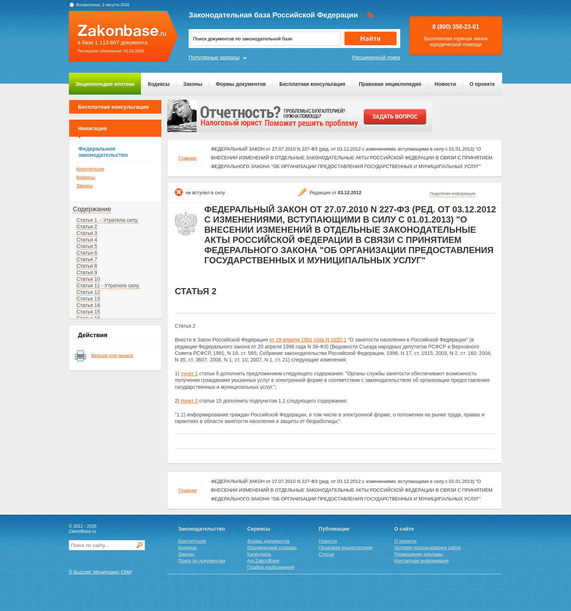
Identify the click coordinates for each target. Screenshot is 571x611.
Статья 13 (88, 298)
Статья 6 (86, 253)
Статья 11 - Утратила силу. (108, 285)
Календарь (259, 554)
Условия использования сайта (427, 547)
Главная (187, 158)
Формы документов (241, 84)
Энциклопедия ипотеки (105, 84)
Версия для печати (112, 355)
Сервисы (258, 529)
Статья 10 (88, 279)
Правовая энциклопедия (390, 84)
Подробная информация (453, 193)
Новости (445, 84)
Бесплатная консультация (312, 84)
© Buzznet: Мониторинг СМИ (100, 572)
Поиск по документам (201, 560)
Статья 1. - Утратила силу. (107, 220)
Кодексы (159, 84)
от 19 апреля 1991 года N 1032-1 (307, 340)
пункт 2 (189, 401)
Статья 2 (86, 226)
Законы (192, 84)
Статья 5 (86, 246)
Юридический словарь (272, 547)
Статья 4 (86, 240)
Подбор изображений (270, 567)
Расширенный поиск (376, 57)
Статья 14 (88, 305)
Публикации (334, 529)
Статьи (326, 554)
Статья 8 (86, 266)
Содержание (92, 209)
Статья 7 (86, 259)
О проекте (482, 84)
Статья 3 (86, 233)
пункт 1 (189, 373)
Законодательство (201, 529)
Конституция (90, 169)
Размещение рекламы (418, 554)
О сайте (404, 529)
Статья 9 (86, 272)
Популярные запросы (214, 57)
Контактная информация (421, 560)
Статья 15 (88, 312)
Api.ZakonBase (263, 560)
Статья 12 (88, 292)
